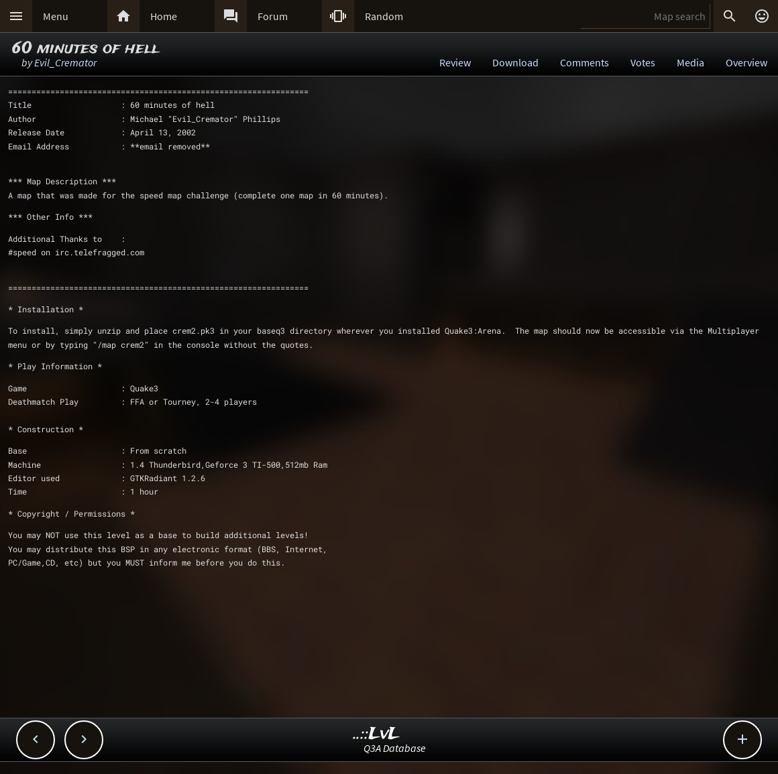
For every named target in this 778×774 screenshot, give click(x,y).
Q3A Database (395, 748)
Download (515, 62)
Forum (273, 16)
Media (690, 62)
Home (163, 16)
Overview (746, 62)
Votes (642, 62)
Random (384, 16)
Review (455, 62)
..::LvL (376, 734)
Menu (55, 16)
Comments (584, 62)
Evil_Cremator (65, 62)
